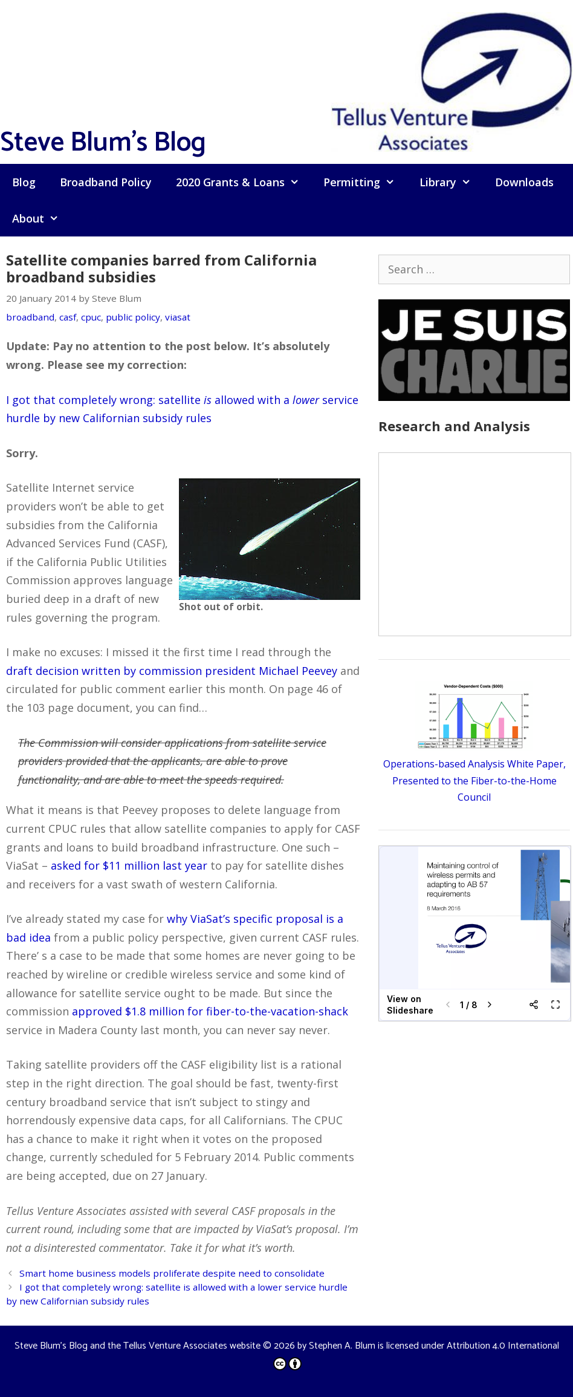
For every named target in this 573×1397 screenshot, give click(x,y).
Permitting (365, 182)
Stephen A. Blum (342, 1346)
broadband (30, 317)
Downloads (524, 182)
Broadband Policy (106, 182)
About (41, 218)
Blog (24, 182)
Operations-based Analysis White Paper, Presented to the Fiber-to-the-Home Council (474, 780)
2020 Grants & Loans (243, 182)
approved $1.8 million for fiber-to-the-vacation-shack (210, 1011)
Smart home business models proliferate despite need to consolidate (172, 1273)
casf (67, 317)
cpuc (91, 317)
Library (451, 182)
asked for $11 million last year (129, 865)
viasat (177, 317)
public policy (133, 317)
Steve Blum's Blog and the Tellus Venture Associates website (138, 1346)
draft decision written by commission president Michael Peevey (171, 670)
